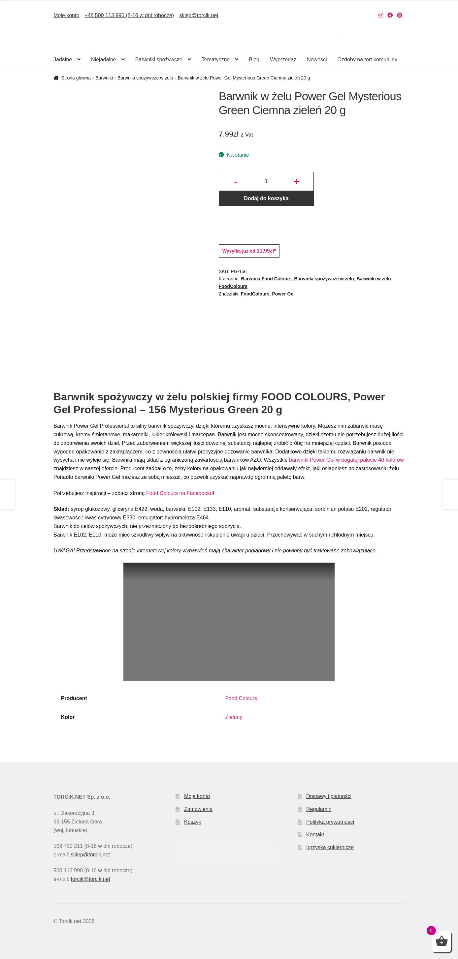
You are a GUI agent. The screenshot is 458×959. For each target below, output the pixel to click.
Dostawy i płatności (328, 796)
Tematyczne (216, 59)
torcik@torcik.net (90, 879)
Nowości (317, 59)
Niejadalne (103, 59)
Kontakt (315, 834)
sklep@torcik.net (198, 15)
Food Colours (241, 698)
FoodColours (255, 293)
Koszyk (192, 822)
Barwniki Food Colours (266, 278)
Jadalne (62, 59)
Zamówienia (198, 809)
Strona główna (76, 77)
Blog (254, 59)
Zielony (234, 717)
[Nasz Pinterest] (399, 15)
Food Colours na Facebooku (179, 493)
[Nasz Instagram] (380, 15)
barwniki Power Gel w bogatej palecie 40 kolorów (346, 460)
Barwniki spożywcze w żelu (145, 77)
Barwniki (104, 77)
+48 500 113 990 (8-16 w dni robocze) (129, 15)
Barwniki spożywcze (158, 59)
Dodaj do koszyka (266, 198)
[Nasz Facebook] (390, 15)
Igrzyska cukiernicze (330, 847)
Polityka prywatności (330, 822)
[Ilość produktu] (266, 181)
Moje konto (66, 15)
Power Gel (283, 293)
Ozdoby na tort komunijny (367, 59)
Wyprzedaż (283, 59)
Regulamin (318, 809)
